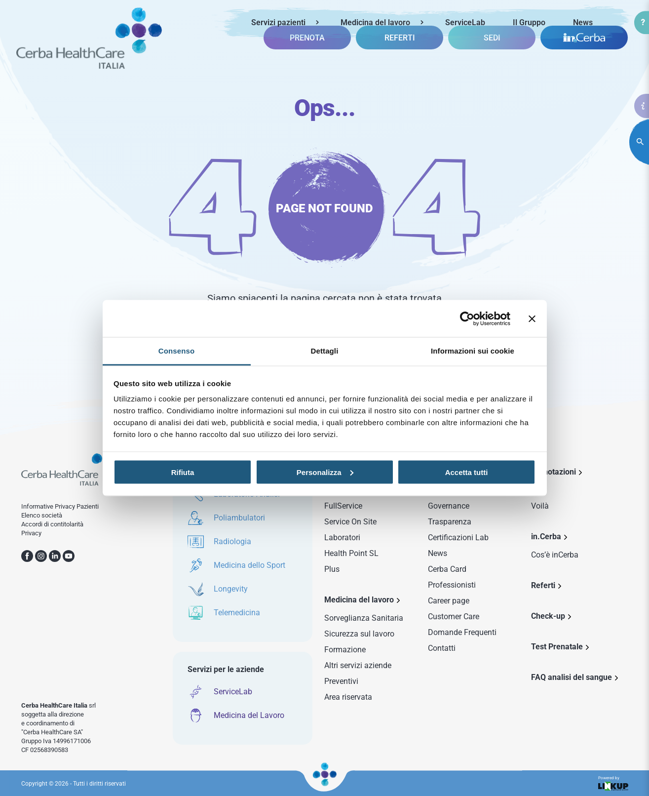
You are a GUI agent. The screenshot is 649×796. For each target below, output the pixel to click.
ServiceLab (465, 22)
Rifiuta (182, 472)
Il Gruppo (529, 22)
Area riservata (348, 697)
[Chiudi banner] (532, 318)
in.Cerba (546, 536)
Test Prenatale (557, 646)
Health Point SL (351, 553)
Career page (448, 600)
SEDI (492, 56)
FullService (343, 506)
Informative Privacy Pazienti (60, 506)
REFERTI (399, 56)
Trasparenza (449, 521)
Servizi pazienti (278, 22)
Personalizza (325, 472)
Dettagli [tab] (325, 351)
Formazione (345, 649)
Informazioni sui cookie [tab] (472, 351)
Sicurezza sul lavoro (359, 633)
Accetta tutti (466, 472)
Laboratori (342, 537)
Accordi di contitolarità (52, 524)
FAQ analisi (571, 677)
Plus (332, 569)
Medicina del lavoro (375, 22)
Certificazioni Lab (458, 537)
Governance (448, 506)
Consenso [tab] (176, 351)
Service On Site (350, 521)
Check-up (548, 616)
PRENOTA (307, 56)
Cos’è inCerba (554, 554)
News (583, 22)
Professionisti (452, 585)
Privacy (31, 533)
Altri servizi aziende (357, 665)
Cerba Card (447, 569)
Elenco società (41, 515)
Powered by (613, 783)
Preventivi (341, 681)
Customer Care (453, 616)
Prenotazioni (553, 472)
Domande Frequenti (462, 632)
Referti (543, 585)
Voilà (540, 506)
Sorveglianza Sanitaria (363, 618)
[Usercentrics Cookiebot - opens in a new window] (467, 318)
